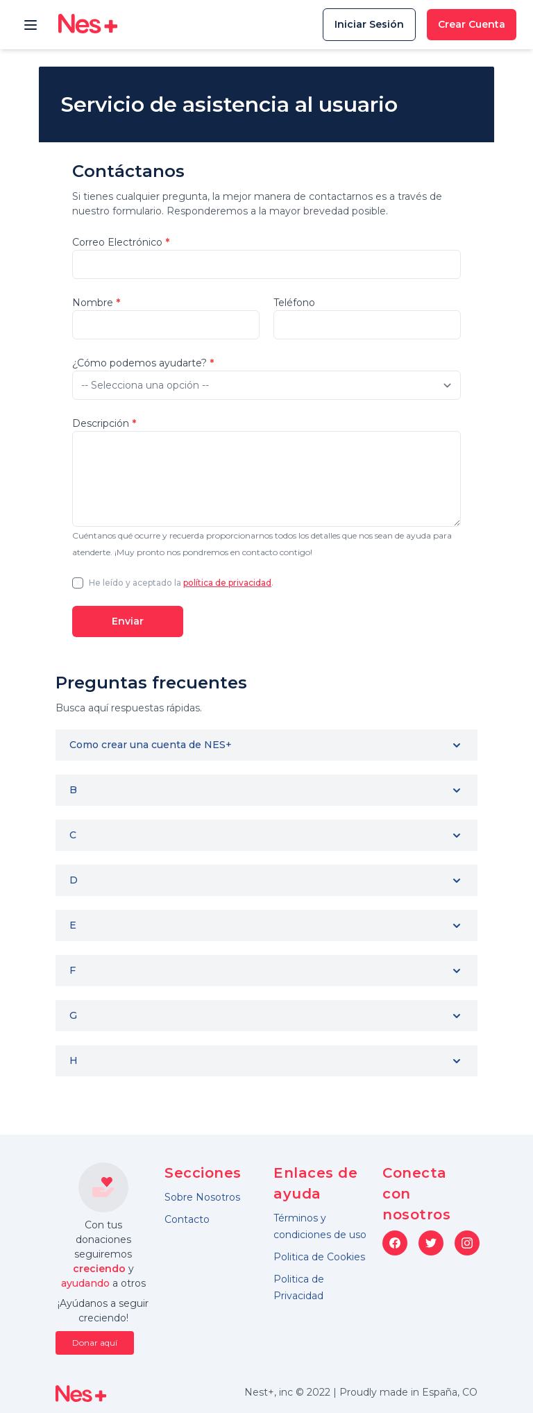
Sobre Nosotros (202, 1197)
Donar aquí (94, 1342)
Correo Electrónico (120, 242)
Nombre (96, 302)
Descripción (104, 423)
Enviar (128, 621)
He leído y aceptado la (136, 582)
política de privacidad (227, 582)
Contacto (187, 1219)
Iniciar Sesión (369, 24)
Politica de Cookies (319, 1257)
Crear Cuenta (471, 24)
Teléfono (294, 302)
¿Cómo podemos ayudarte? (143, 363)
